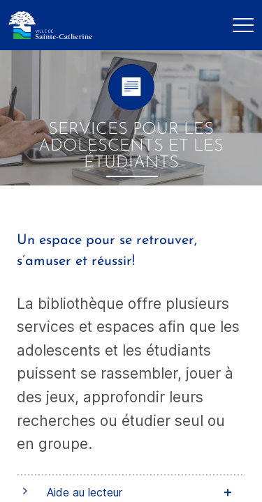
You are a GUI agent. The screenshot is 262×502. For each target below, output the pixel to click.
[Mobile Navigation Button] (243, 25)
